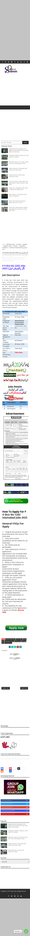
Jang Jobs (25, 244)
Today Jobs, (11, 264)
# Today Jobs (8, 646)
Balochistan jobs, (23, 261)
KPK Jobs (15, 246)
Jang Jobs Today (7, 246)
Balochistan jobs (11, 244)
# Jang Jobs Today (9, 644)
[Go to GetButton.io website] (26, 934)
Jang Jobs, (9, 262)
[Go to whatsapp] (26, 931)
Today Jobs (5, 247)
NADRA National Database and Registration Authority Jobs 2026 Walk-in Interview (18, 150)
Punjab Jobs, (5, 264)
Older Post (24, 694)
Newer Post (6, 694)
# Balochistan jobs (10, 643)
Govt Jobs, (4, 262)
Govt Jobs (18, 244)
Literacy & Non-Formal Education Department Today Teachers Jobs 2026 (18, 183)
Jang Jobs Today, (16, 262)
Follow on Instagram (15, 817)
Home (3, 244)
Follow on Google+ (15, 814)
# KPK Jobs (17, 644)
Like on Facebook (15, 807)
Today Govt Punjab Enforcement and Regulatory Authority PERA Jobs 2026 (18, 209)
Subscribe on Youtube (15, 821)
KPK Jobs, (22, 262)
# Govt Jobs (19, 643)
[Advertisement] (15, 15)
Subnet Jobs (13, 898)
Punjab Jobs (22, 246)
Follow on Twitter (15, 811)
